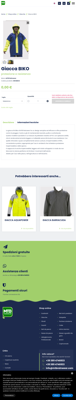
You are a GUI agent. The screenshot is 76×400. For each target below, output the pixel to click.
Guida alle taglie (7, 107)
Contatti (8, 368)
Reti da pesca (46, 329)
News (7, 364)
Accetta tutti (67, 395)
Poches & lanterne (65, 321)
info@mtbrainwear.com (59, 368)
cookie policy (66, 382)
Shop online (12, 14)
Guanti (43, 325)
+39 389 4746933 (55, 360)
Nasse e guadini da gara (66, 334)
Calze (61, 325)
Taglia (4, 97)
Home (3, 14)
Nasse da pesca (47, 333)
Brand (61, 340)
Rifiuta (56, 395)
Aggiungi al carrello (63, 101)
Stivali (43, 321)
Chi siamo (8, 356)
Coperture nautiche (12, 360)
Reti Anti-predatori (65, 313)
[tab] (8, 122)
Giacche (22, 14)
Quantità (31, 96)
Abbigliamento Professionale (46, 338)
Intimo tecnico (64, 329)
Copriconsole (63, 344)
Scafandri (44, 313)
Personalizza (9, 395)
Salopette (62, 317)
